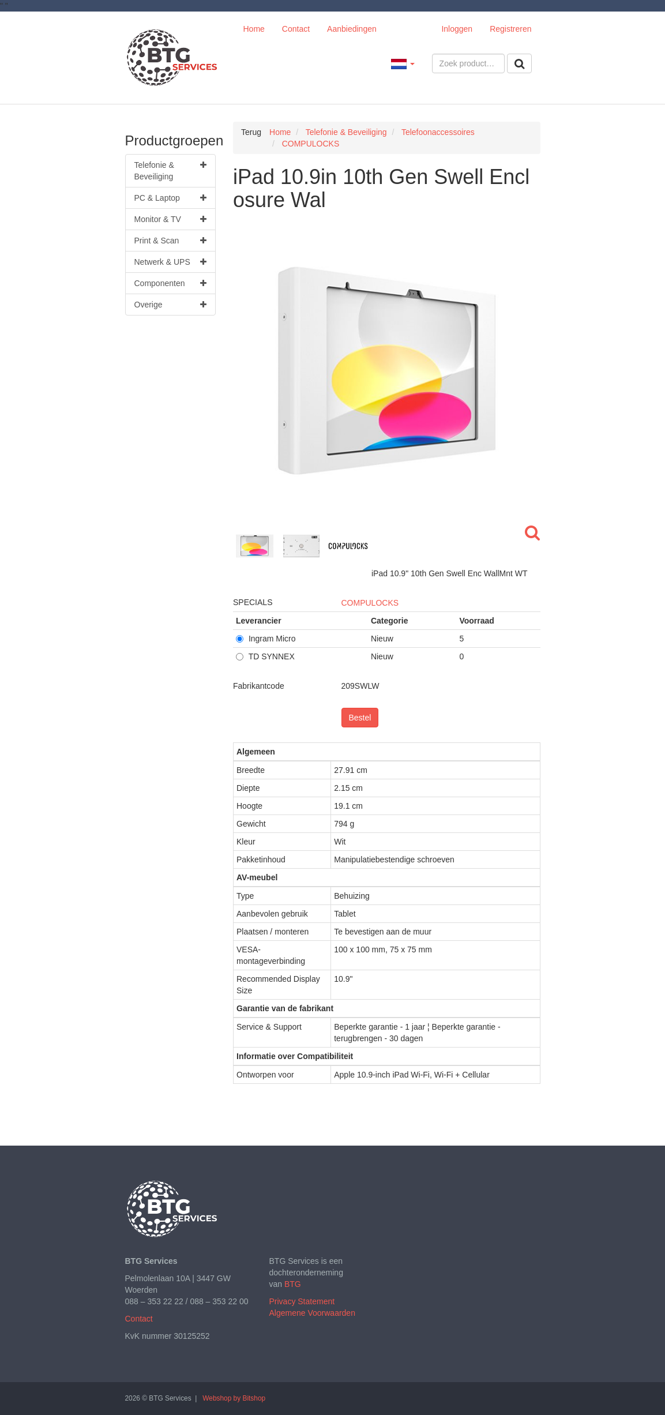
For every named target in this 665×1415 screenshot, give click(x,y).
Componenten (170, 283)
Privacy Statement (302, 1301)
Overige (170, 304)
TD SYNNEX (265, 656)
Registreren (510, 28)
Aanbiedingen (352, 28)
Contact (296, 28)
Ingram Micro (266, 638)
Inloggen (456, 28)
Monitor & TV (170, 219)
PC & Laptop (170, 198)
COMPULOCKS (370, 602)
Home (254, 28)
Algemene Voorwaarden (312, 1313)
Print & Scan (170, 240)
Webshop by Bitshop (233, 1398)
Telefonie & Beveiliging (170, 170)
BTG (292, 1284)
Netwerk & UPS (170, 262)
